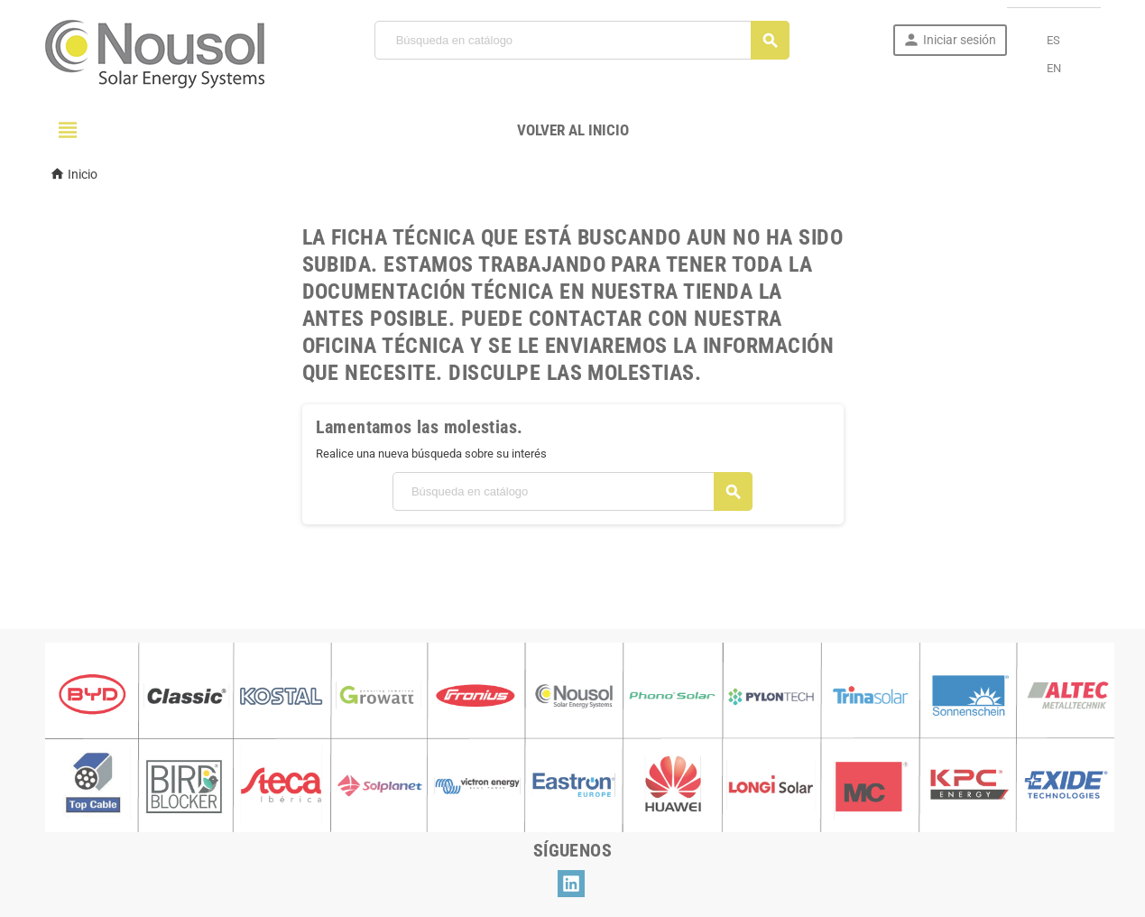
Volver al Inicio (573, 130)
